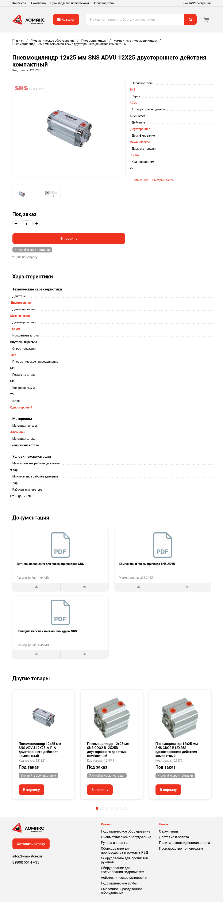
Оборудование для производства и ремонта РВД (124, 850)
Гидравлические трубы (119, 883)
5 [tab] (116, 808)
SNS (132, 89)
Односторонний (21, 407)
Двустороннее (140, 129)
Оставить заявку (31, 844)
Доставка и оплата (174, 837)
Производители (104, 3)
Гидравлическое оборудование (125, 831)
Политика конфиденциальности (184, 843)
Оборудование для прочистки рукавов (124, 860)
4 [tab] (111, 808)
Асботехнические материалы (124, 878)
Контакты (19, 3)
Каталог (66, 19)
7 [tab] (126, 808)
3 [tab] (106, 808)
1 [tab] (97, 808)
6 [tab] (121, 808)
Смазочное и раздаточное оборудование (122, 891)
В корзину (68, 238)
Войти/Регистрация (197, 3)
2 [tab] (101, 808)
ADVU (133, 102)
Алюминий (17, 432)
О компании (38, 3)
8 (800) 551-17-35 (25, 862)
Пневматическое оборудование (126, 837)
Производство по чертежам (69, 3)
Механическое (140, 142)
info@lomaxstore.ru (27, 856)
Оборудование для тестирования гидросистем (122, 870)
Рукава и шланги (114, 843)
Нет (13, 355)
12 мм (135, 155)
